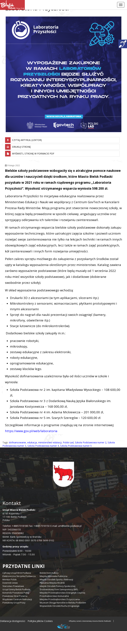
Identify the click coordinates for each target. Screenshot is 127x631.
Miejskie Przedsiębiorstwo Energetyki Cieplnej (62, 592)
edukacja (32, 442)
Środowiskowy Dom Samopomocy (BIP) (59, 589)
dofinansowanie (17, 442)
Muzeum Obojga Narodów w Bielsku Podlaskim (63, 602)
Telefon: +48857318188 (15, 525)
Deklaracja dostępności (12, 621)
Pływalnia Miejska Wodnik (52, 582)
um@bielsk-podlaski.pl (69, 525)
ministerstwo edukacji (50, 442)
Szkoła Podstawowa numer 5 (76, 445)
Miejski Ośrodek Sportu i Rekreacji (56, 579)
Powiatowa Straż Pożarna (14, 596)
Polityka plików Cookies (40, 621)
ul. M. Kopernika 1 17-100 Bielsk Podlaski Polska (18, 515)
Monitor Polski (9, 579)
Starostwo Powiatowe (13, 586)
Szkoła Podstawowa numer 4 (43, 445)
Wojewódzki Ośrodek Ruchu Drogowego (60, 606)
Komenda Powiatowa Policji (15, 592)
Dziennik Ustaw (10, 582)
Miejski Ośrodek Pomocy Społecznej (57, 586)
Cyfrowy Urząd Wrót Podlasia (16, 573)
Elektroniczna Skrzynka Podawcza (19, 576)
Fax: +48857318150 (39, 525)
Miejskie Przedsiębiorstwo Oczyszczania (60, 599)
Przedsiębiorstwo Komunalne (54, 596)
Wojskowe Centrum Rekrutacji (17, 599)
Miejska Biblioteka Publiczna (53, 576)
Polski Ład (68, 442)
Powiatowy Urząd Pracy (13, 602)
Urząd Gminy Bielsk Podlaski (16, 589)
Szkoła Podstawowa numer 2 (90, 442)
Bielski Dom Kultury (49, 573)
